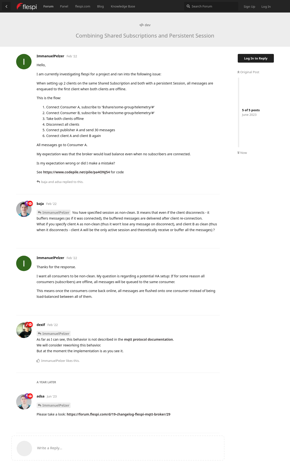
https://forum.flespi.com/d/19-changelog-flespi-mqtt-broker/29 (118, 414)
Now (242, 152)
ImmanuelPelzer (55, 212)
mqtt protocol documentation (148, 339)
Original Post (248, 72)
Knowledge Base (123, 6)
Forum (48, 6)
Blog (100, 6)
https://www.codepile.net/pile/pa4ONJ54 (76, 172)
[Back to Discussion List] (6, 6)
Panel (64, 6)
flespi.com (82, 6)
